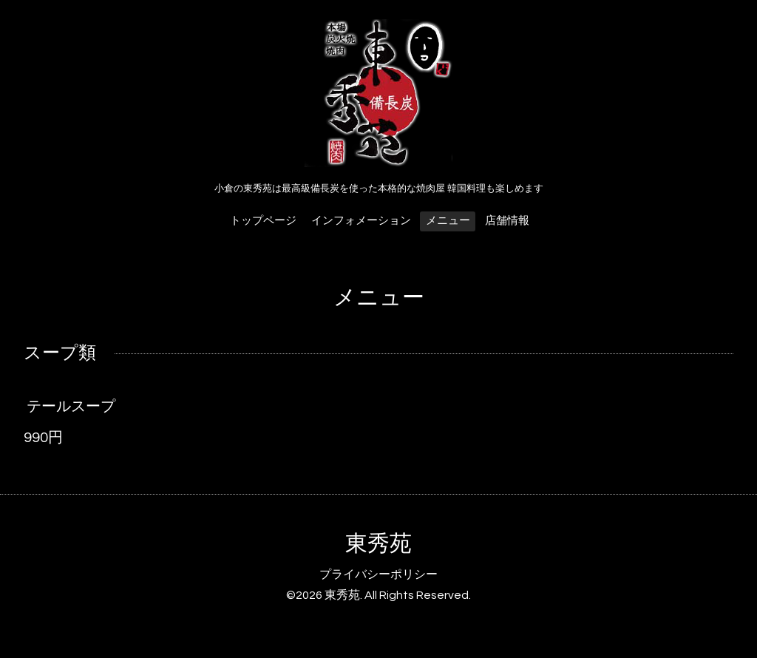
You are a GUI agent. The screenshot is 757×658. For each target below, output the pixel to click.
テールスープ (71, 406)
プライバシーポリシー (378, 574)
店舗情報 (507, 220)
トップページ (263, 220)
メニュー (448, 220)
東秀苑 (378, 543)
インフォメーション (361, 220)
